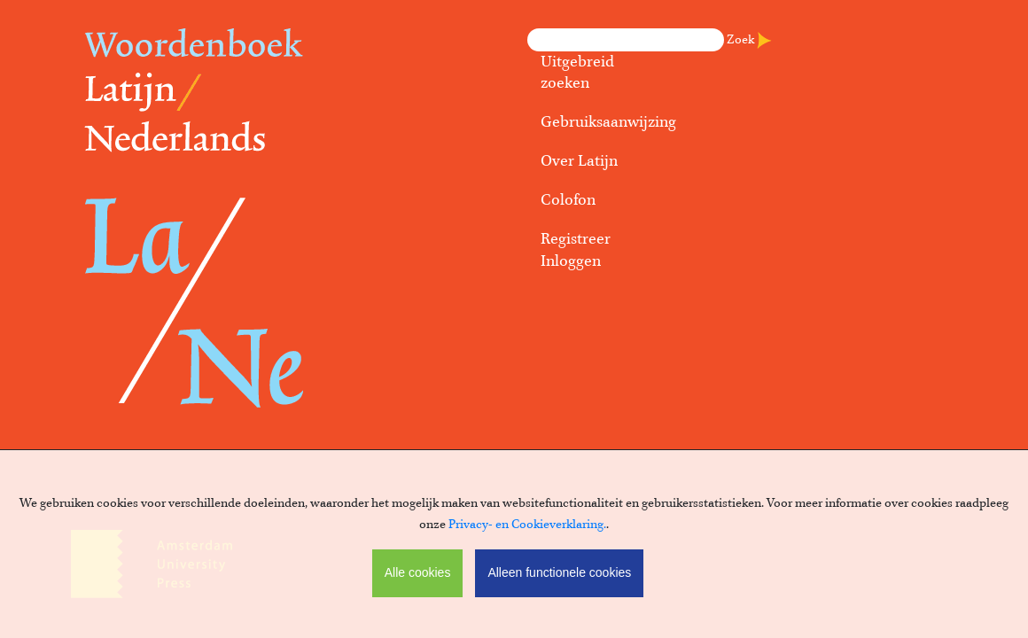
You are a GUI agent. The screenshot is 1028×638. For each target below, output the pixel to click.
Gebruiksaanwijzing (603, 122)
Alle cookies (418, 572)
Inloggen (571, 261)
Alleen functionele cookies (559, 572)
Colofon (568, 200)
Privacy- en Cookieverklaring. (527, 524)
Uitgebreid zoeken (577, 72)
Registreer (576, 239)
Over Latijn (579, 161)
